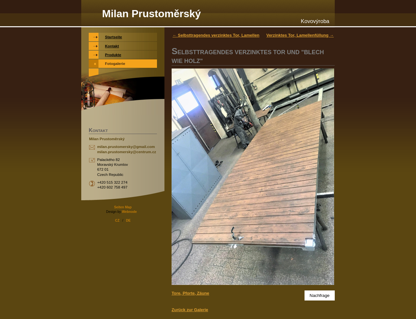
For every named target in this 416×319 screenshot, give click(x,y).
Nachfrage (320, 295)
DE (128, 220)
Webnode (129, 212)
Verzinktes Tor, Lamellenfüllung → (300, 35)
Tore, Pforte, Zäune (190, 293)
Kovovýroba (315, 21)
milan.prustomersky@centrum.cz (126, 152)
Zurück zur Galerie (190, 309)
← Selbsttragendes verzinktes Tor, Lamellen (216, 35)
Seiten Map (123, 207)
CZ (117, 220)
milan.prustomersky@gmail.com (126, 147)
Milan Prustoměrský (151, 13)
